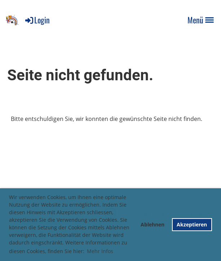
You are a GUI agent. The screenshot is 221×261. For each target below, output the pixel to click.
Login (37, 20)
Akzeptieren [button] (192, 224)
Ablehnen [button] (152, 224)
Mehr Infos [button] (100, 251)
